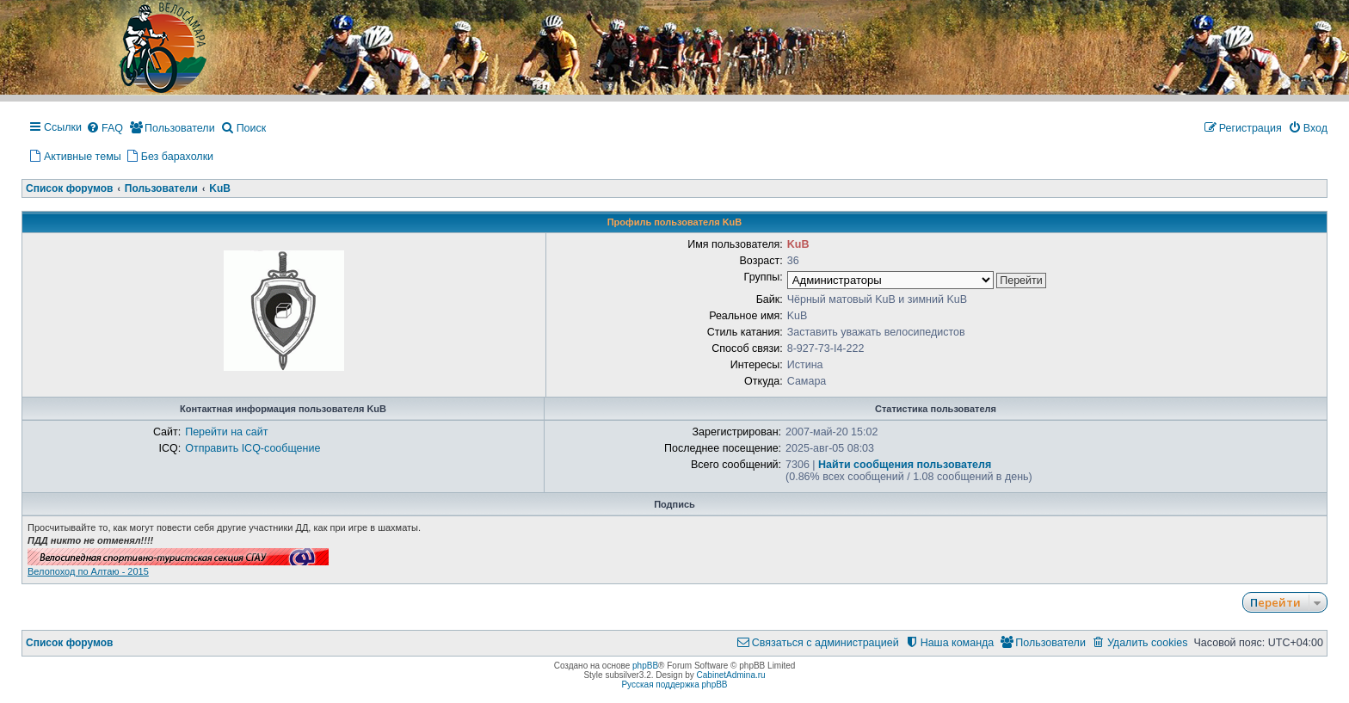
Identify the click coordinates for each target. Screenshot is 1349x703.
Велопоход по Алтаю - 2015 (88, 571)
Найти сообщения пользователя (904, 465)
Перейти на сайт (226, 432)
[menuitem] (104, 129)
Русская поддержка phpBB (674, 684)
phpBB (645, 665)
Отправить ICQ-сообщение (252, 448)
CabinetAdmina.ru (731, 675)
